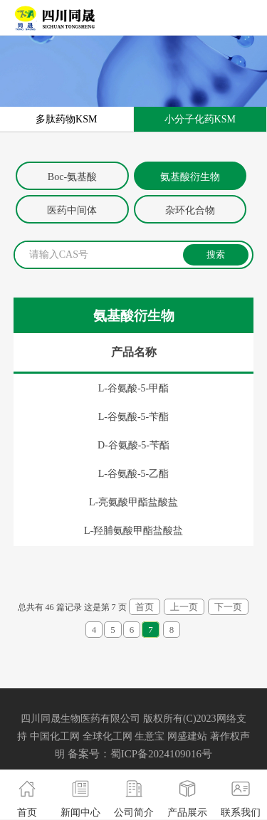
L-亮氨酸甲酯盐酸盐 (133, 502)
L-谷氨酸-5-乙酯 (133, 473)
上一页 (184, 606)
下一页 (228, 606)
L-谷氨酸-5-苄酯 (133, 416)
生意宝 (149, 736)
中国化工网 (55, 736)
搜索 (215, 254)
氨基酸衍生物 (190, 177)
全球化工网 (107, 736)
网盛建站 (187, 736)
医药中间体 (72, 210)
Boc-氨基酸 (72, 177)
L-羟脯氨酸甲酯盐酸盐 (133, 530)
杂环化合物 (190, 210)
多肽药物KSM (66, 119)
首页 (144, 606)
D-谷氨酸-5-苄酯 (133, 445)
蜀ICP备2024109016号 (161, 753)
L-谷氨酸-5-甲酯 (133, 388)
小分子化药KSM (200, 119)
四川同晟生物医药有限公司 (80, 718)
